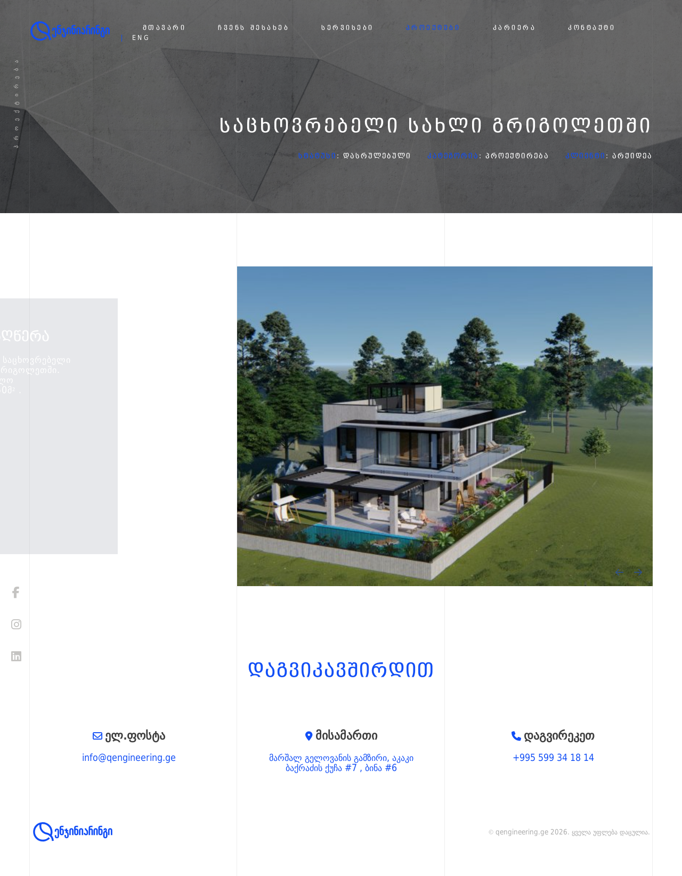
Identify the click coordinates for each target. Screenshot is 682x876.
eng (141, 38)
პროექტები (433, 28)
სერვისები (347, 28)
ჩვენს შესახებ (253, 28)
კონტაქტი (591, 28)
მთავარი (164, 28)
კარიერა (515, 28)
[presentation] (619, 572)
